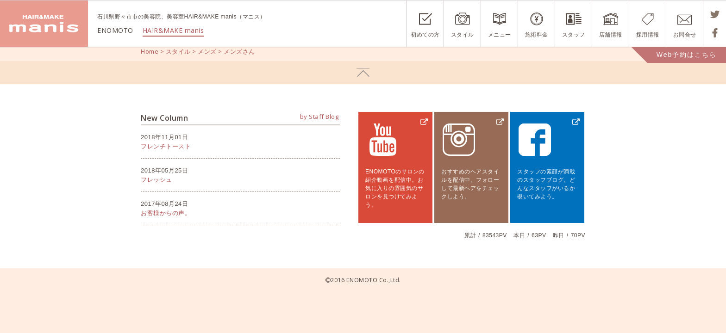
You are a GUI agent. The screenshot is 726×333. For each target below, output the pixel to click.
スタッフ (573, 34)
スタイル (462, 34)
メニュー (499, 34)
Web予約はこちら (687, 54)
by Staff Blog (319, 116)
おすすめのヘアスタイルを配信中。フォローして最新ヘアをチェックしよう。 (470, 184)
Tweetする (714, 14)
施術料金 (536, 34)
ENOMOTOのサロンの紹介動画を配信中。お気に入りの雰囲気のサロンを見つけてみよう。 (395, 188)
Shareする (714, 33)
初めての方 (425, 34)
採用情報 (647, 34)
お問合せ (684, 34)
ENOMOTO (44, 23)
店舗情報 (610, 34)
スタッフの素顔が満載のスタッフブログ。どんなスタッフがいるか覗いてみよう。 (546, 184)
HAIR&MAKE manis (173, 30)
